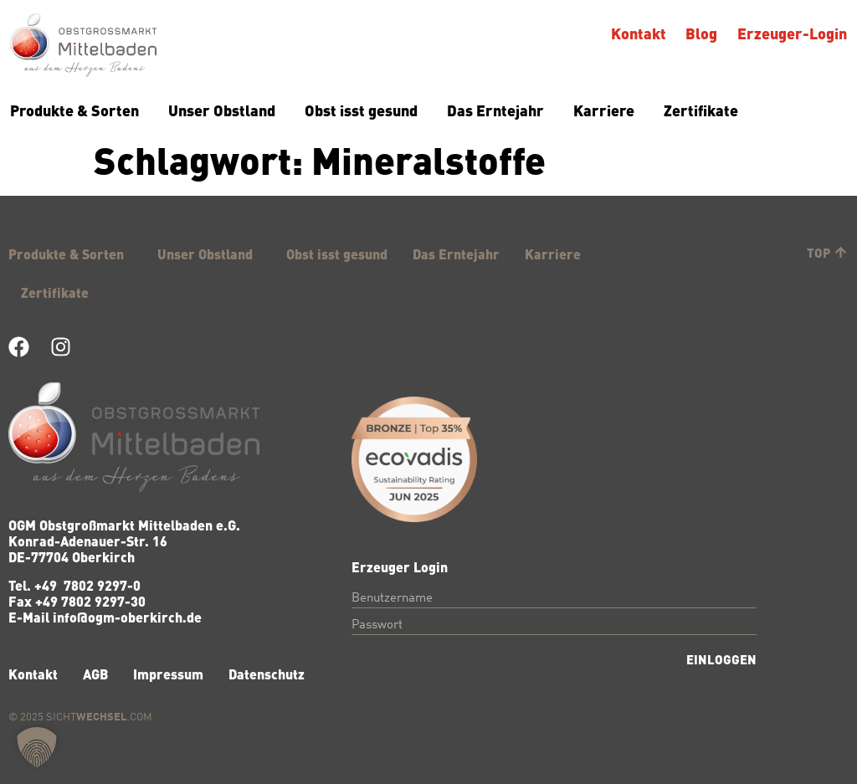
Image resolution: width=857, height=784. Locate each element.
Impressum (168, 674)
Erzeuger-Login (792, 33)
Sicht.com (99, 717)
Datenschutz (266, 674)
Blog (702, 33)
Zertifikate (701, 110)
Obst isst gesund (361, 110)
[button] (37, 747)
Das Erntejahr (495, 110)
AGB (95, 674)
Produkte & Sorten (74, 110)
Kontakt (638, 33)
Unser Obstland (221, 110)
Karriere (603, 110)
